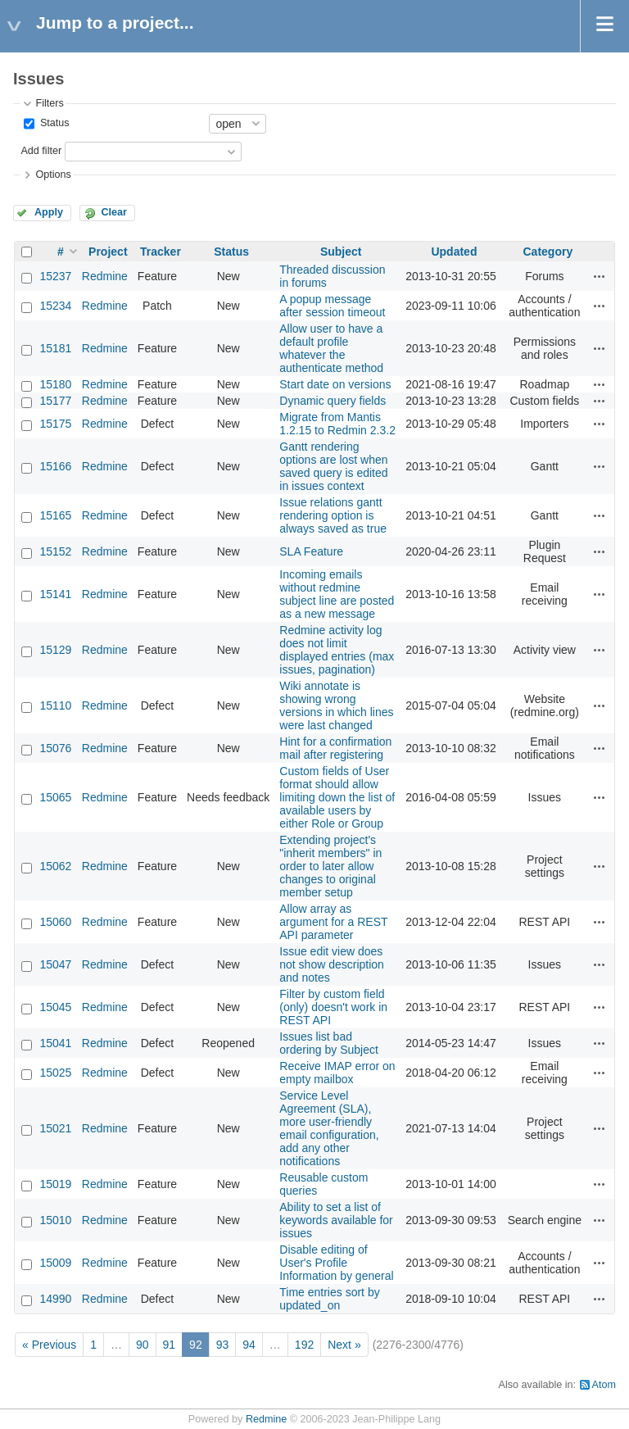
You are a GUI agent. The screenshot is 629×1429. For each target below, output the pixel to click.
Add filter (40, 151)
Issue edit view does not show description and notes (331, 964)
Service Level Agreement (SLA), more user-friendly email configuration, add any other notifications (328, 1128)
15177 (55, 400)
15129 (55, 649)
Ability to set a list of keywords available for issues (336, 1220)
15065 (55, 797)
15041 (55, 1043)
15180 (55, 384)
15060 (55, 921)
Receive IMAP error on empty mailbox (337, 1072)
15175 (55, 423)
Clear (114, 212)
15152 (55, 551)
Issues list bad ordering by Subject (328, 1043)
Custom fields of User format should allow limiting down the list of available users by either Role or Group (337, 797)
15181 (55, 348)
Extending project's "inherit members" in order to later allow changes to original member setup (330, 866)
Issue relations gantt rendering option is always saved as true (333, 515)
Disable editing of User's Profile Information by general (336, 1262)
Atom (604, 1384)
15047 (55, 964)
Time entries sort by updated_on (329, 1299)
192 (304, 1344)
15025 (55, 1072)
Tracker (160, 251)
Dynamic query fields (332, 400)
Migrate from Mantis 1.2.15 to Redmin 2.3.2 (337, 424)
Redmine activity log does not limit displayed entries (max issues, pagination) (336, 650)
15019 (55, 1184)
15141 (55, 594)
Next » (344, 1344)
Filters (49, 103)
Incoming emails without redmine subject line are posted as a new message (336, 594)
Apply (48, 212)
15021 (55, 1128)
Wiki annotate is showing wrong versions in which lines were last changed (336, 705)
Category (548, 251)
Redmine (105, 276)
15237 (55, 276)
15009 (55, 1262)
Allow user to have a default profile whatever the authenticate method (331, 348)
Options (52, 174)
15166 (55, 466)
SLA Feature (311, 551)
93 (222, 1344)
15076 (55, 748)
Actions (599, 276)
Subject (341, 251)
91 (169, 1344)
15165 (55, 515)
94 (249, 1344)
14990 (55, 1298)
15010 (55, 1220)
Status (53, 123)
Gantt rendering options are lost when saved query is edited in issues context (333, 466)
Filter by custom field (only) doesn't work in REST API (333, 1007)
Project (107, 251)
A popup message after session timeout (332, 306)
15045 (55, 1007)
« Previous (49, 1344)
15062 (55, 866)
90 (142, 1344)
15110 (55, 705)
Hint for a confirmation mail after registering (335, 748)
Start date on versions (335, 384)
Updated (454, 251)
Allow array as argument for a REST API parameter (333, 921)
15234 (55, 305)
